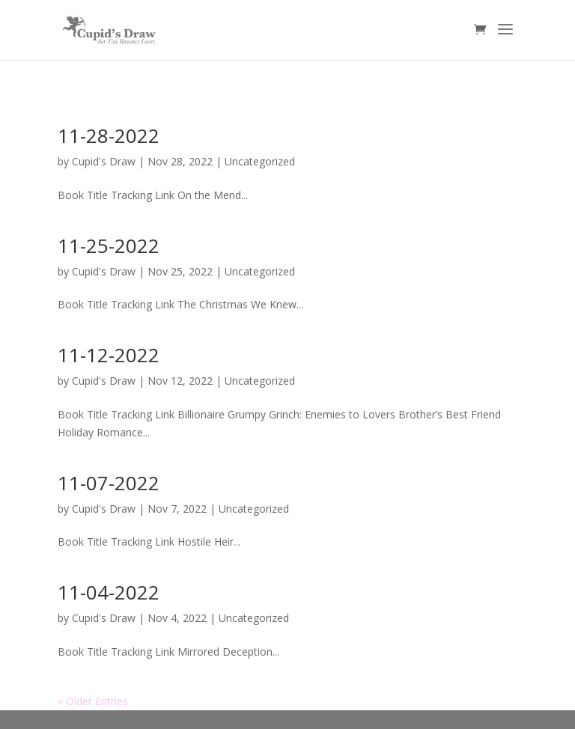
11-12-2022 (108, 354)
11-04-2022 (108, 592)
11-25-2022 (108, 245)
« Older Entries (93, 701)
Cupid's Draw (104, 161)
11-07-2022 (108, 482)
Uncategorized (260, 161)
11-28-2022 (108, 135)
